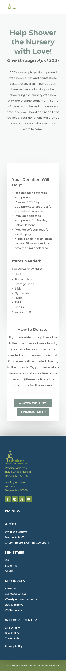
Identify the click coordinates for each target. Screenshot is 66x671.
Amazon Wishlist (32, 403)
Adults (9, 571)
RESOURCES (15, 581)
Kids (7, 560)
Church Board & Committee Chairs (27, 542)
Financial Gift (32, 412)
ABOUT (11, 524)
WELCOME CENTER (21, 620)
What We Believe (16, 531)
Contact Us (12, 638)
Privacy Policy (14, 646)
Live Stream (12, 627)
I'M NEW (13, 511)
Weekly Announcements (21, 599)
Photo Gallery (13, 610)
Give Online (12, 633)
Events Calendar (15, 594)
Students (11, 565)
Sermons (10, 588)
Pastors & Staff (14, 537)
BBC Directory (14, 604)
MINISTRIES (14, 552)
